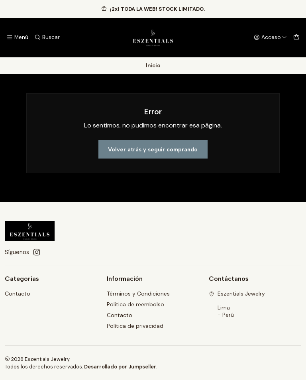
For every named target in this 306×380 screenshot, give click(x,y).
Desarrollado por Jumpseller (120, 366)
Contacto (17, 293)
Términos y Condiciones (138, 293)
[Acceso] (270, 37)
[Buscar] (46, 37)
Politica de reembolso (135, 304)
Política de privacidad (135, 325)
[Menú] (17, 37)
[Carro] (296, 37)
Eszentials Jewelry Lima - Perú (237, 304)
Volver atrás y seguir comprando (153, 149)
